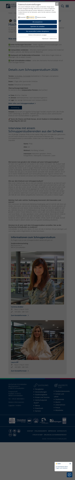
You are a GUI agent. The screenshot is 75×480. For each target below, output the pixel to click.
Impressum (45, 38)
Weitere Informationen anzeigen (37, 35)
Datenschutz (53, 38)
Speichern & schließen (37, 26)
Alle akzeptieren (37, 22)
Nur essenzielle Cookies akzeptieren (37, 31)
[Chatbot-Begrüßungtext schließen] (70, 464)
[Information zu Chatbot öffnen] (69, 474)
